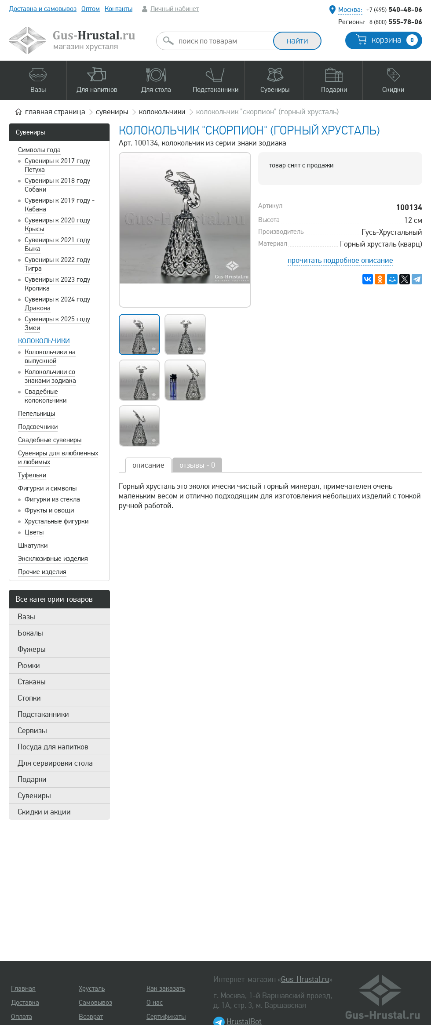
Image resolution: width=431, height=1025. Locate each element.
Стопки (29, 698)
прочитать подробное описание (340, 260)
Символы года (39, 149)
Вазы (26, 617)
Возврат (91, 1016)
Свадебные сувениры (49, 440)
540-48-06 (394, 9)
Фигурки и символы (47, 488)
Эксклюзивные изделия (53, 558)
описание (148, 465)
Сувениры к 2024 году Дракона (57, 304)
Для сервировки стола (55, 763)
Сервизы (32, 730)
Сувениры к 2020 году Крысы (57, 224)
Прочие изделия (42, 571)
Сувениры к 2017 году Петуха (57, 165)
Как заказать (165, 988)
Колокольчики (44, 341)
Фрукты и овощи (49, 510)
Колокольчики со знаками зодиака (50, 376)
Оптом (90, 8)
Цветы (34, 532)
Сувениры (30, 132)
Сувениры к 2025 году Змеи (57, 323)
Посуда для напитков (53, 747)
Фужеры (32, 649)
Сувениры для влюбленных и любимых (58, 457)
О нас (154, 1002)
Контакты (118, 8)
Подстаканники (43, 714)
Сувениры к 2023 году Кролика (57, 284)
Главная (23, 988)
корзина (395, 40)
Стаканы (32, 682)
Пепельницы (36, 413)
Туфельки (32, 475)
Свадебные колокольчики (45, 396)
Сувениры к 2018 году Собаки (57, 185)
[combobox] (222, 41)
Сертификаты (166, 1016)
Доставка (25, 1002)
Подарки (32, 779)
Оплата (21, 1016)
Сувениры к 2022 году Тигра (57, 264)
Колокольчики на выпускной (50, 356)
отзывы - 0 (197, 465)
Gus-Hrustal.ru (305, 979)
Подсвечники (38, 426)
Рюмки (29, 665)
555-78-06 (395, 21)
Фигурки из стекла (52, 499)
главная (55, 111)
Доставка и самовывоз (43, 8)
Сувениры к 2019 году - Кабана (60, 205)
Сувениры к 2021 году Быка (57, 244)
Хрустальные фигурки (56, 521)
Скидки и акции (44, 812)
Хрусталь (92, 988)
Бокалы (30, 633)
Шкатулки (32, 545)
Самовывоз (95, 1002)
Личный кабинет (174, 8)
